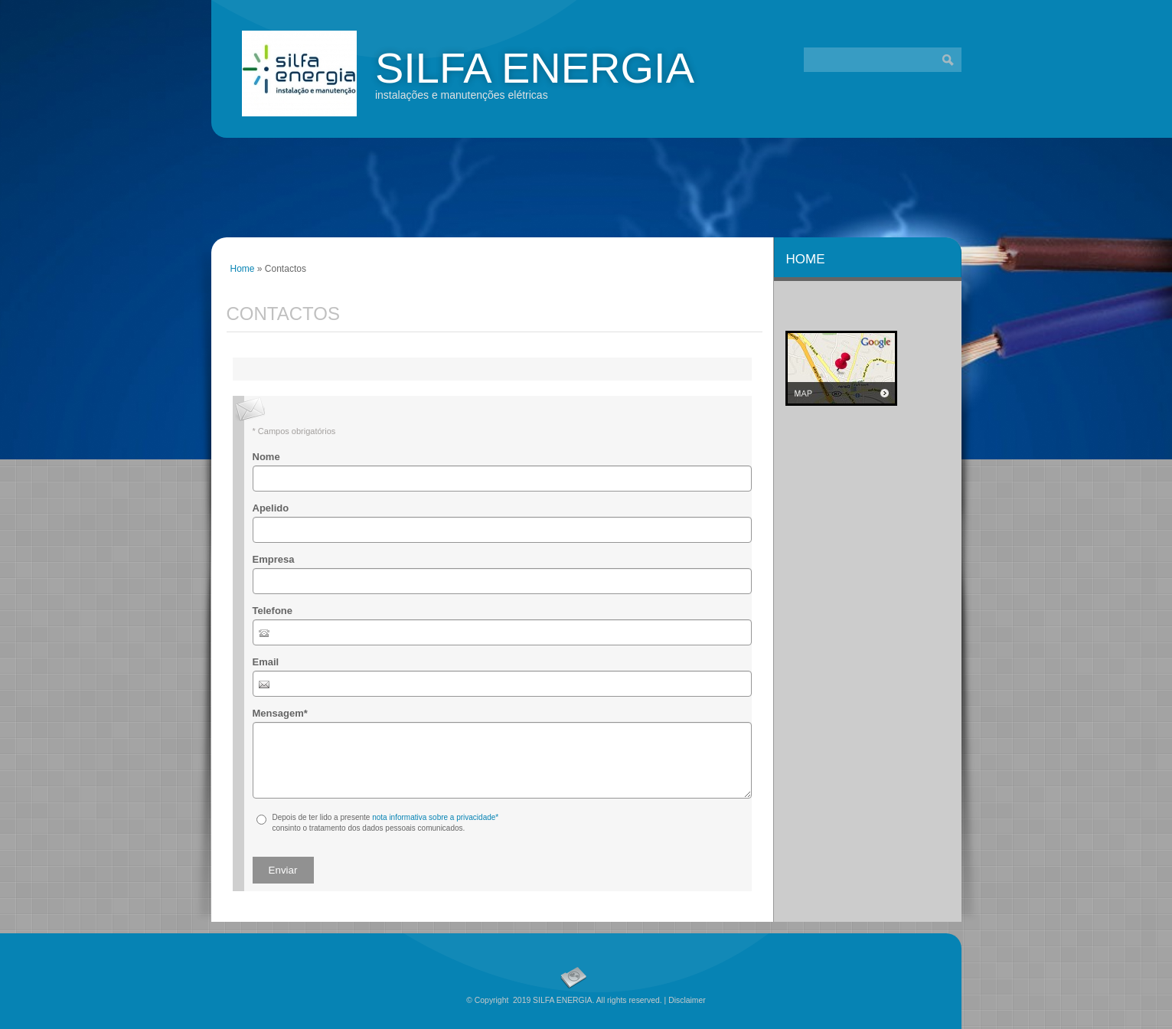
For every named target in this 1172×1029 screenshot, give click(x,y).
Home (242, 268)
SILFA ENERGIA (534, 68)
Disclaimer (687, 1000)
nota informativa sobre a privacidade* (435, 817)
